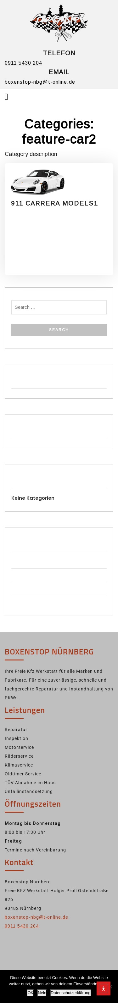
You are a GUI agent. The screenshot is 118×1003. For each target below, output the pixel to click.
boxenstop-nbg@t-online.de (40, 82)
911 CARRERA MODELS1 (54, 203)
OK (30, 992)
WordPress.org (27, 602)
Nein (42, 992)
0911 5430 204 (23, 63)
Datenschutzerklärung (70, 992)
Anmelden (21, 561)
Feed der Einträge (29, 575)
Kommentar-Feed (29, 588)
